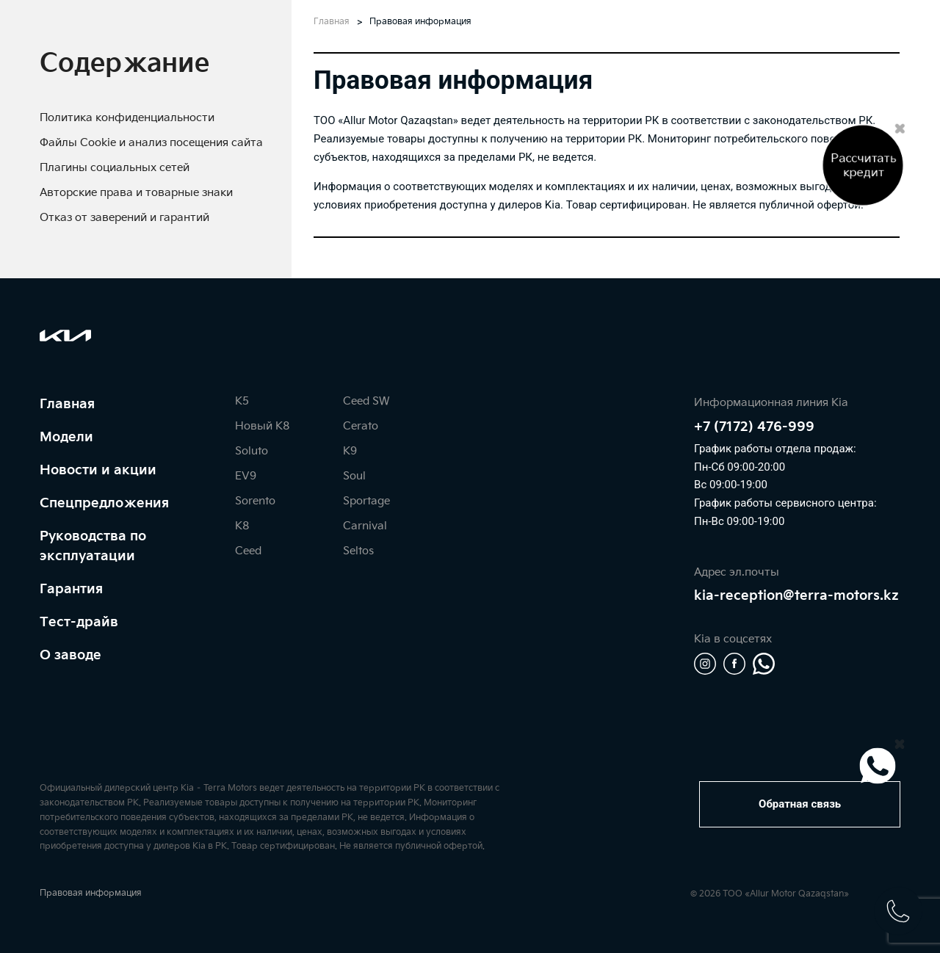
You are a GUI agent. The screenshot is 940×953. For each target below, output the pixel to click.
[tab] (124, 64)
